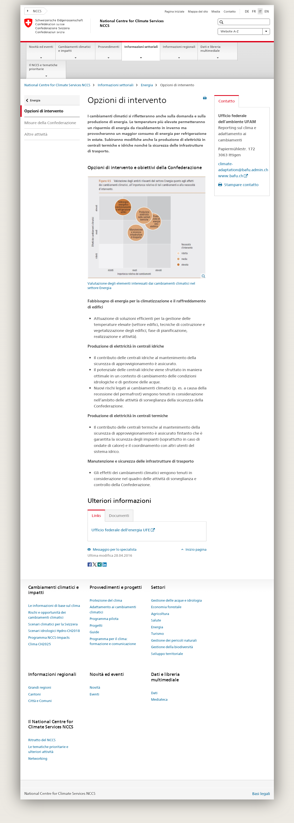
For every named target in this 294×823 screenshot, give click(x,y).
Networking (37, 758)
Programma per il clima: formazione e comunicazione (113, 641)
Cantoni (34, 694)
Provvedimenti (108, 47)
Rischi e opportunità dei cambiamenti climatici (47, 615)
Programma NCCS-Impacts (49, 637)
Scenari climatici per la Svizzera (53, 624)
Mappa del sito (198, 11)
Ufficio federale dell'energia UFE (120, 529)
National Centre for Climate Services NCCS (57, 85)
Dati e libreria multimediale (210, 49)
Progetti (96, 625)
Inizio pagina (195, 549)
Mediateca (159, 699)
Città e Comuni (40, 701)
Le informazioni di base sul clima (54, 605)
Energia (147, 85)
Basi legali (261, 793)
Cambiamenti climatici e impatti (74, 49)
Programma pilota (104, 619)
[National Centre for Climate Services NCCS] (98, 26)
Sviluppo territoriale (167, 654)
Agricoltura (160, 614)
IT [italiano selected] (260, 11)
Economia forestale (166, 607)
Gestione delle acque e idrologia (176, 600)
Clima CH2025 (39, 644)
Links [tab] (96, 515)
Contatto (230, 11)
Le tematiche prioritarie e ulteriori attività (48, 749)
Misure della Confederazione (50, 122)
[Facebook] (90, 564)
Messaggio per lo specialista (114, 549)
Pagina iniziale (174, 11)
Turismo (157, 633)
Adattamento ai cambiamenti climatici (113, 609)
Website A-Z (244, 31)
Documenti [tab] (119, 515)
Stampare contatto (240, 184)
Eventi (94, 694)
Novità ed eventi (41, 47)
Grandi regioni (39, 687)
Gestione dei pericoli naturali (174, 640)
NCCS (34, 11)
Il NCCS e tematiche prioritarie (43, 67)
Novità (95, 687)
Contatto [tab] (226, 101)
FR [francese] (254, 11)
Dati (154, 693)
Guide (94, 632)
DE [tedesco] (247, 11)
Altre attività (35, 134)
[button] (222, 22)
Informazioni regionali (179, 47)
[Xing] (99, 564)
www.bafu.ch (230, 175)
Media (215, 11)
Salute (156, 620)
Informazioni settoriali (142, 48)
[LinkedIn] (104, 564)
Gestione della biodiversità (172, 647)
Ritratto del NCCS (42, 740)
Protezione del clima (106, 600)
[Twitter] (95, 564)
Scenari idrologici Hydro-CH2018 (54, 631)
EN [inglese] (266, 11)
